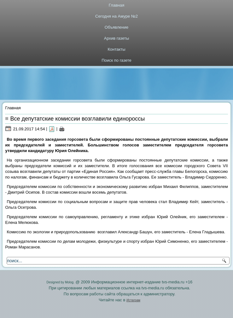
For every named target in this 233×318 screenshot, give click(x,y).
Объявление (116, 27)
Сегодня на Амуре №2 (116, 16)
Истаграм (133, 300)
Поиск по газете (116, 60)
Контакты (116, 49)
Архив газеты (116, 38)
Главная (116, 5)
